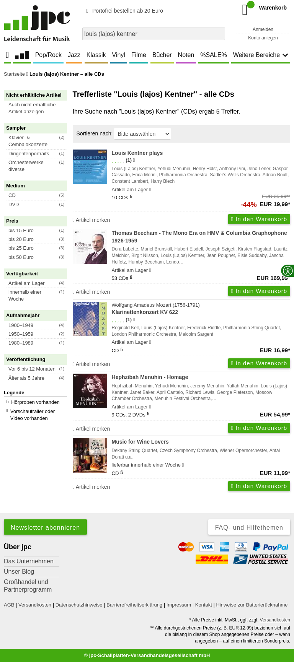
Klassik (96, 55)
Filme (138, 55)
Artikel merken (91, 220)
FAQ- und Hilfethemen (249, 527)
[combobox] (153, 34)
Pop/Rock (48, 55)
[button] (38, 108)
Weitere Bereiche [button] (260, 55)
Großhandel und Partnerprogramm (28, 586)
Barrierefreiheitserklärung (134, 605)
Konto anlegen (263, 38)
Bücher (162, 55)
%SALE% (213, 55)
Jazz (74, 55)
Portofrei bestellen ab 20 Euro (123, 11)
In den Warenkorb (259, 219)
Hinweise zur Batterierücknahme (251, 605)
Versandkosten (34, 605)
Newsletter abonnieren (45, 527)
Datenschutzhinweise (79, 605)
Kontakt (203, 605)
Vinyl (118, 55)
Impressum (179, 605)
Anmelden (263, 29)
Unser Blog (19, 571)
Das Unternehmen (29, 561)
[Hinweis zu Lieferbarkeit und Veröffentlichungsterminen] (150, 189)
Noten (186, 55)
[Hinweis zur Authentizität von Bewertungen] (134, 160)
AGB (9, 605)
